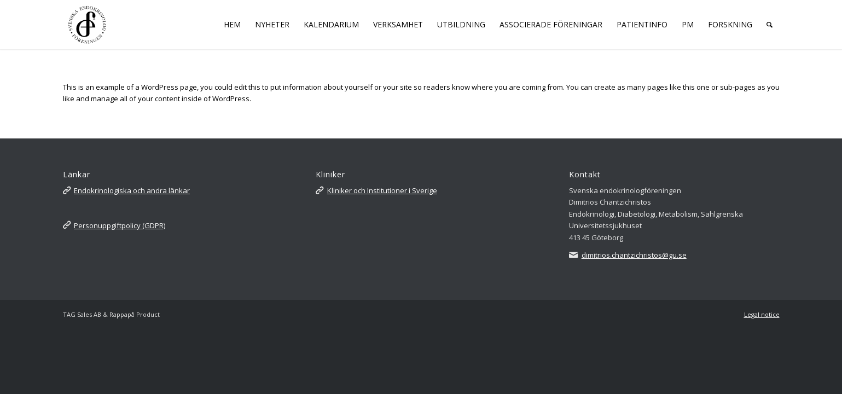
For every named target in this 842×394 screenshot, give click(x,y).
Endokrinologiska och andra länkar (132, 190)
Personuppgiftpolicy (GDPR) (119, 225)
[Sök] (769, 24)
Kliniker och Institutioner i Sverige (382, 190)
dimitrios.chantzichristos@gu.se (634, 255)
